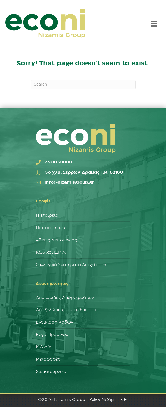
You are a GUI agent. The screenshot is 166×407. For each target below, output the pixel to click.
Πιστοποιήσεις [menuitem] (51, 228)
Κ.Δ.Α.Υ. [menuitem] (44, 347)
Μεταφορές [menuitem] (48, 359)
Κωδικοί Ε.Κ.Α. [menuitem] (51, 252)
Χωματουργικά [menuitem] (51, 371)
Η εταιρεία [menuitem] (47, 215)
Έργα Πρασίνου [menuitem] (52, 334)
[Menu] (154, 23)
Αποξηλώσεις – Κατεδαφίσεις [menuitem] (67, 310)
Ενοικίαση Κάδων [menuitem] (54, 322)
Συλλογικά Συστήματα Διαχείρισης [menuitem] (72, 265)
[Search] (83, 84)
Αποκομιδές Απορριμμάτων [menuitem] (65, 297)
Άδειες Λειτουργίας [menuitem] (56, 240)
